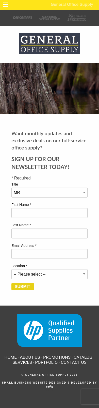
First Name (21, 205)
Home (11, 357)
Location (19, 266)
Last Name (21, 225)
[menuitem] (12, 357)
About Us (30, 357)
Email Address (24, 246)
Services (22, 362)
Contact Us (73, 362)
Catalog (83, 357)
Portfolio (46, 362)
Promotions (57, 357)
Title (14, 184)
